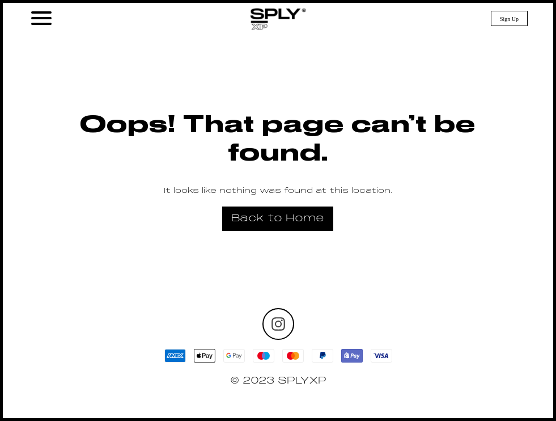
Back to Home (277, 218)
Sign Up (509, 19)
